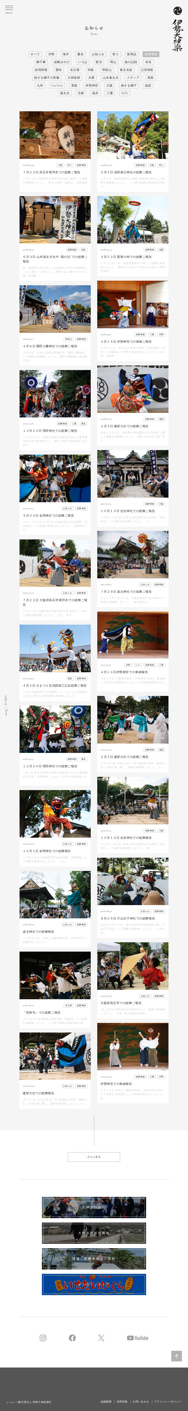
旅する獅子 (129, 85)
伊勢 (51, 54)
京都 (81, 93)
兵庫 (91, 78)
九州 (40, 85)
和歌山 (107, 70)
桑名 (80, 54)
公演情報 (147, 70)
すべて (35, 54)
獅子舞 (41, 62)
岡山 (113, 62)
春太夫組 (126, 70)
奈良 (148, 62)
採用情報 (41, 70)
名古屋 (75, 70)
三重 (110, 93)
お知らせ (98, 54)
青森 (74, 85)
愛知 (59, 70)
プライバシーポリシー (167, 1401)
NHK (124, 93)
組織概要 (106, 1401)
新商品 (132, 54)
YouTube (57, 85)
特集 (91, 70)
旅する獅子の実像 (46, 78)
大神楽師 (74, 78)
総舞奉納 (151, 54)
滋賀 (148, 85)
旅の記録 (131, 62)
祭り (115, 54)
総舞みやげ (62, 62)
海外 (66, 54)
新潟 (99, 62)
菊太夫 (65, 93)
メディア (133, 78)
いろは (82, 62)
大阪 (109, 85)
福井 (95, 93)
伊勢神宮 (92, 85)
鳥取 (151, 78)
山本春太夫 (111, 78)
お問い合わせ (141, 1401)
